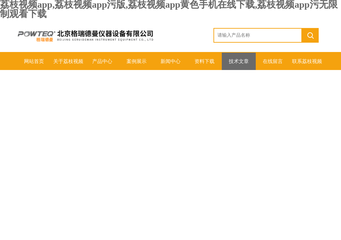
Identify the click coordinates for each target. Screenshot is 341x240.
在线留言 (273, 61)
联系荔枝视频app (307, 64)
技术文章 (239, 61)
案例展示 (137, 61)
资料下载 (204, 61)
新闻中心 (170, 61)
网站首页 (34, 61)
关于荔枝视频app (68, 64)
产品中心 (102, 61)
